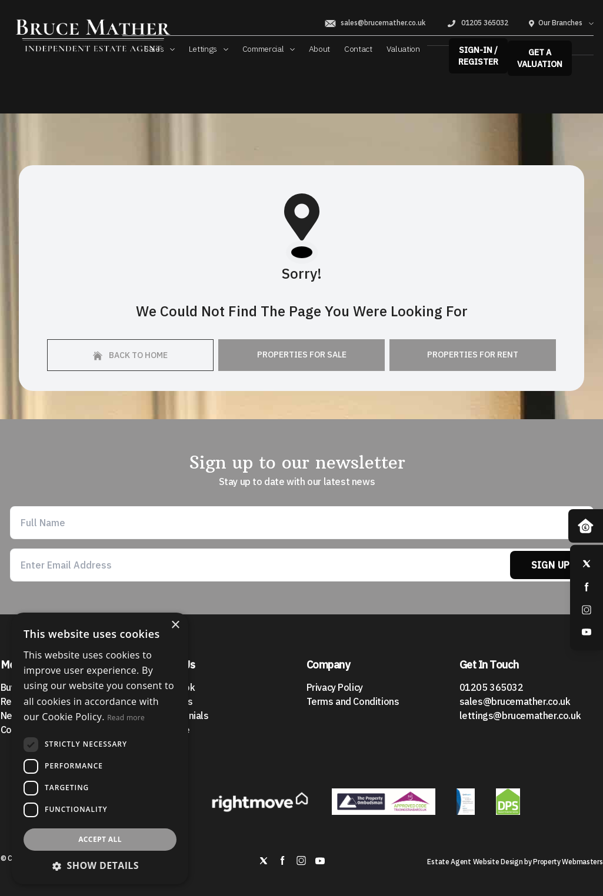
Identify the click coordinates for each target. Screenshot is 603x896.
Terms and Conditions (353, 701)
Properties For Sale (302, 354)
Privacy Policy (335, 687)
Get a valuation (539, 58)
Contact (358, 49)
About (319, 49)
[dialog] (100, 748)
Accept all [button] (100, 839)
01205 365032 (477, 22)
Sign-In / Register (478, 56)
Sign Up (550, 565)
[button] (100, 865)
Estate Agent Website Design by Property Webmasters (514, 861)
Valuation (403, 49)
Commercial (268, 49)
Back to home (130, 355)
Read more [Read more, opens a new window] (126, 718)
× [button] (175, 625)
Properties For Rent (472, 354)
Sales (159, 49)
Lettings (208, 49)
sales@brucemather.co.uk (374, 22)
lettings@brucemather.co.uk (520, 715)
